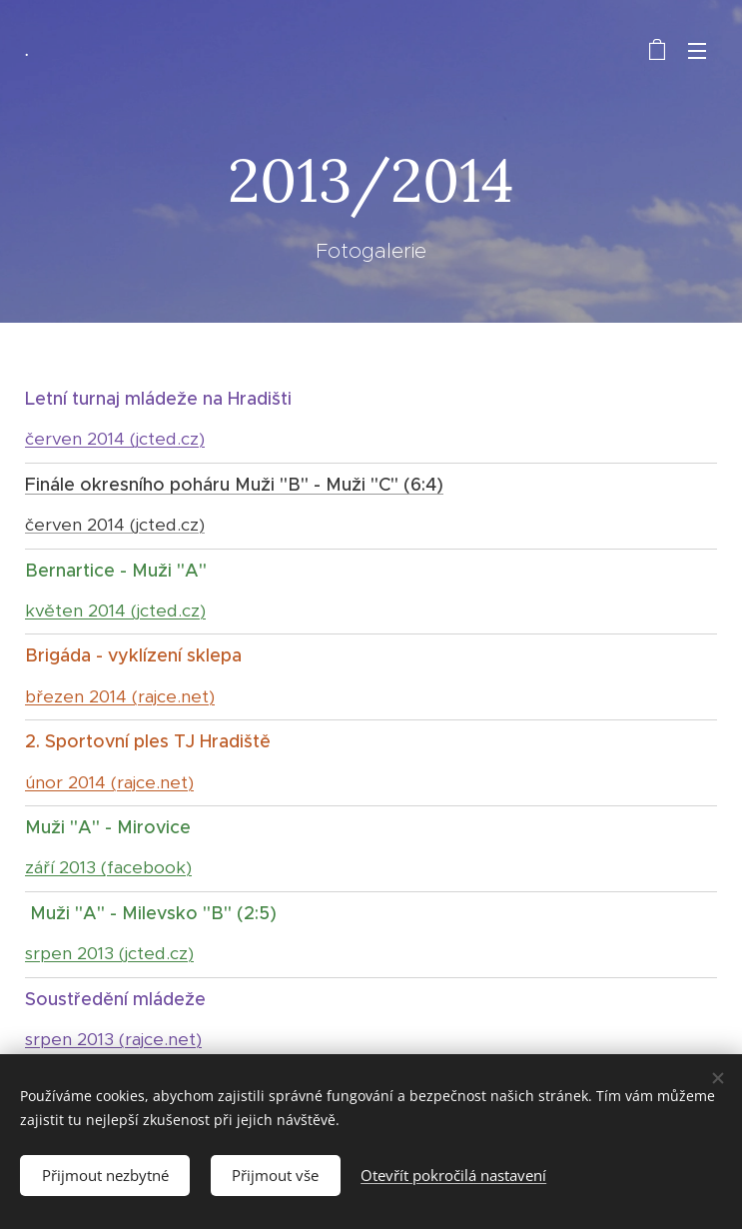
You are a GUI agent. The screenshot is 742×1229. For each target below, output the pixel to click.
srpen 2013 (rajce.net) (113, 1039)
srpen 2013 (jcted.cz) (109, 953)
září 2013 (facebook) (108, 867)
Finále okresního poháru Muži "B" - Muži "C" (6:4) (234, 485)
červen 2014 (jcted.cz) (115, 439)
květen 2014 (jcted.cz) (115, 610)
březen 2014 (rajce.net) (120, 696)
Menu (697, 51)
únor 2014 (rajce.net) (109, 782)
